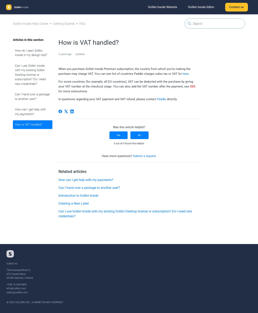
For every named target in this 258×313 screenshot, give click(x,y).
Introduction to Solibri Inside (78, 196)
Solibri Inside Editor (201, 7)
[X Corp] (66, 111)
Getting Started (64, 24)
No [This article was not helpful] (139, 135)
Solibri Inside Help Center (30, 24)
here (186, 74)
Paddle (161, 99)
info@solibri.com (16, 288)
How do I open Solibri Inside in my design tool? (31, 53)
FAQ (82, 24)
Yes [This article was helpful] (118, 135)
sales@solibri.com (17, 292)
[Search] (215, 24)
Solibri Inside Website (162, 7)
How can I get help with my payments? (30, 112)
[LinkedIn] (72, 111)
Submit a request (144, 156)
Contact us (236, 7)
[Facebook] (60, 111)
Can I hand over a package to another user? (32, 97)
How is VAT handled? (28, 124)
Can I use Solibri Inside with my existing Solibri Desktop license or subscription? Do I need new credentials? (30, 75)
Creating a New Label (73, 203)
